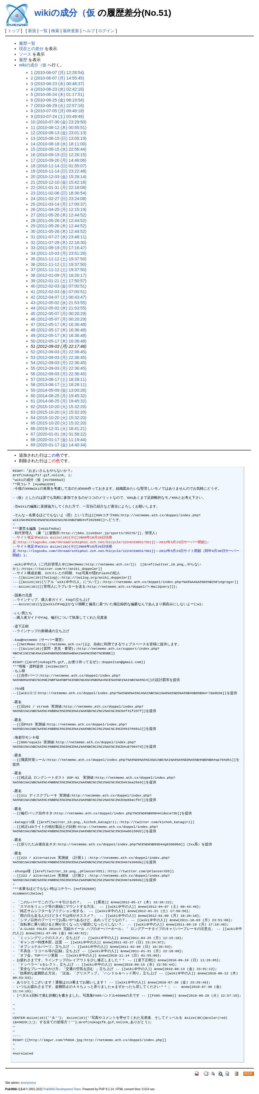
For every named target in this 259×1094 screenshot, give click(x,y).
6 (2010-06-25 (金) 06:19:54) (57, 100)
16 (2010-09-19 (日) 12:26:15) (58, 154)
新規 (32, 30)
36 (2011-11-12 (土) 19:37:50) (58, 264)
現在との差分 (31, 48)
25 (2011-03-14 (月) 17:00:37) (58, 204)
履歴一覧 (27, 43)
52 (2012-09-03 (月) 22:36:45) (58, 352)
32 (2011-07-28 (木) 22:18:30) (58, 242)
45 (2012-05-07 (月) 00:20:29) (58, 313)
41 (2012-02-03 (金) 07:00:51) (58, 291)
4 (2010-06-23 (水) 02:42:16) (57, 89)
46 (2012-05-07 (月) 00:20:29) (58, 319)
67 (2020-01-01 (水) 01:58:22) (58, 434)
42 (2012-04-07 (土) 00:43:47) (58, 297)
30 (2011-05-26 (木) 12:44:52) (58, 231)
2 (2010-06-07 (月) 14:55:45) (57, 78)
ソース (25, 54)
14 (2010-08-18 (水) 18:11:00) (58, 144)
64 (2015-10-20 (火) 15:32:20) (58, 417)
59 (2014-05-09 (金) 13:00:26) (58, 390)
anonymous (28, 1082)
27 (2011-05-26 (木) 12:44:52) (58, 215)
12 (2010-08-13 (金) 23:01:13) (58, 132)
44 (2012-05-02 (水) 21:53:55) (58, 308)
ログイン (106, 30)
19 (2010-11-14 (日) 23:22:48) (58, 171)
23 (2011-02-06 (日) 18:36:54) (58, 193)
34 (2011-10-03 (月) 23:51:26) (58, 253)
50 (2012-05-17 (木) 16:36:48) (58, 341)
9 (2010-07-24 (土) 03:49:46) (57, 116)
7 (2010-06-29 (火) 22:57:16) (57, 105)
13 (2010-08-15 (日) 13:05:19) (58, 138)
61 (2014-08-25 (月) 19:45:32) (58, 401)
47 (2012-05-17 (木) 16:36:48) (58, 324)
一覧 (43, 30)
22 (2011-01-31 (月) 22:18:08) (58, 187)
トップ (14, 30)
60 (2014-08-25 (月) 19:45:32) (58, 395)
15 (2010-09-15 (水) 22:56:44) (58, 149)
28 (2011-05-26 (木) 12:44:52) (58, 220)
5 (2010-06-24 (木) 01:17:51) (57, 94)
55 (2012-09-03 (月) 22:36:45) (58, 368)
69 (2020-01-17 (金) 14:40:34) (58, 445)
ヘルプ (89, 30)
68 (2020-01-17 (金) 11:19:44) (58, 439)
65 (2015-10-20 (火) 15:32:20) (58, 423)
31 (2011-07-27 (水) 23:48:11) (58, 237)
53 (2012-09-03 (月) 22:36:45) (58, 357)
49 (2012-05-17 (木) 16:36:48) (58, 335)
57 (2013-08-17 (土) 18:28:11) (58, 379)
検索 (55, 30)
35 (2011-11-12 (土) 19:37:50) (58, 259)
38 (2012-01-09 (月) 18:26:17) (58, 275)
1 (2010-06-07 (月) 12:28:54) (57, 72)
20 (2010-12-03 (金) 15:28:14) (58, 176)
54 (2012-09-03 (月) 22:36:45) (58, 362)
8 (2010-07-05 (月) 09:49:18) (57, 111)
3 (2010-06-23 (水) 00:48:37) (57, 83)
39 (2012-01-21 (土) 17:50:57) (58, 280)
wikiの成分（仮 (64, 13)
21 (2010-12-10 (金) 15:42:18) (58, 182)
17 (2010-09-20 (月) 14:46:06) (58, 160)
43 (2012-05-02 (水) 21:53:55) (58, 302)
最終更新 (71, 30)
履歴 (23, 59)
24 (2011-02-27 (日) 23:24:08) (58, 198)
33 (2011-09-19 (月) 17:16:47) (58, 247)
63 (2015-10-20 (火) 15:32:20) (58, 412)
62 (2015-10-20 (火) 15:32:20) (58, 406)
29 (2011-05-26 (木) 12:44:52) (58, 225)
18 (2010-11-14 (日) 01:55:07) (58, 166)
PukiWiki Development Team (62, 1089)
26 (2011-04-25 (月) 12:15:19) (58, 209)
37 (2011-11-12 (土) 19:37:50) (58, 269)
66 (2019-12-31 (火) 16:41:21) (58, 428)
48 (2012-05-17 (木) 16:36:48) (58, 330)
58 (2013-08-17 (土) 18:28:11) (58, 384)
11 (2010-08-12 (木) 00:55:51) (58, 127)
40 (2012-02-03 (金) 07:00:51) (58, 286)
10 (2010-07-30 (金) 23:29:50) (58, 122)
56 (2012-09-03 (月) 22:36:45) (58, 373)
